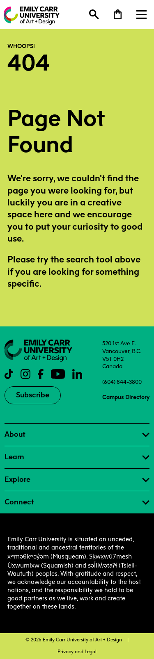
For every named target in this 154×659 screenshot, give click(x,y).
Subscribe (32, 394)
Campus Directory (125, 397)
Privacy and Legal (77, 651)
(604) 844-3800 (122, 382)
